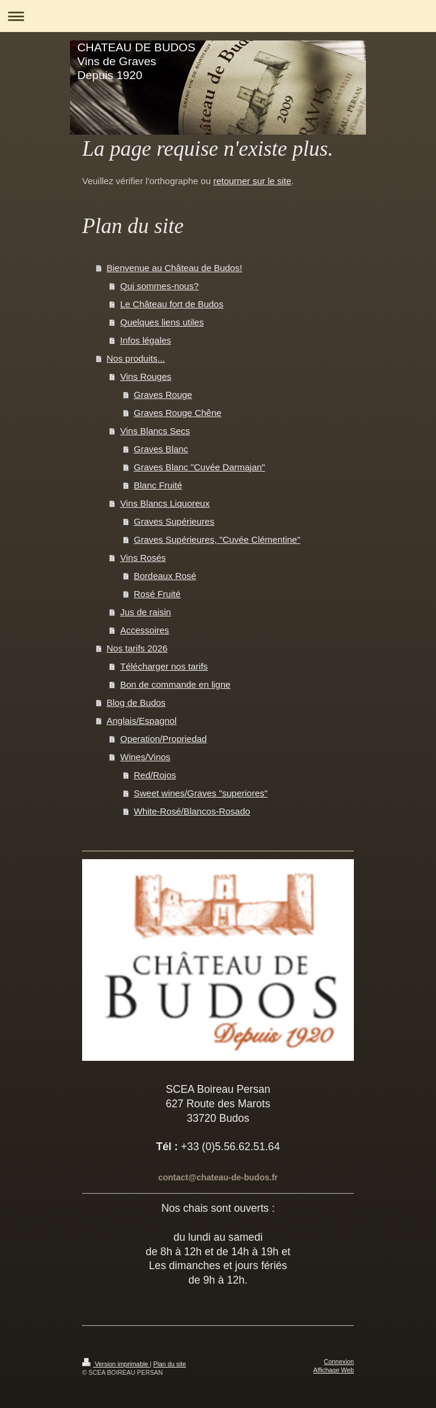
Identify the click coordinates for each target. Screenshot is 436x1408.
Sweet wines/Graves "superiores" (201, 793)
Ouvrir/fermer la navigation (218, 16)
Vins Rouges (146, 376)
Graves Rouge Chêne (178, 413)
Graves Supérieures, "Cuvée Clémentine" (217, 539)
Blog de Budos (136, 702)
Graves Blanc (161, 449)
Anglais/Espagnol (142, 720)
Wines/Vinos (145, 757)
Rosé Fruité (157, 594)
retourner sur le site (252, 181)
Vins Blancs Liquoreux (165, 503)
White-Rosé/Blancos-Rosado (192, 811)
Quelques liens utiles (162, 322)
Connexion (339, 1361)
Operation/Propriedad (163, 739)
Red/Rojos (155, 775)
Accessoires (144, 630)
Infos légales (145, 340)
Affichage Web (333, 1370)
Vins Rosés (143, 557)
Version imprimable (116, 1364)
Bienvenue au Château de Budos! (174, 268)
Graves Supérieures (174, 521)
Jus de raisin (145, 612)
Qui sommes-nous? (159, 286)
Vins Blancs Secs (155, 431)
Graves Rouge (163, 394)
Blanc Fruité (158, 485)
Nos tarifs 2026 (137, 648)
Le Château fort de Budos (171, 304)
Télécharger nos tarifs (164, 666)
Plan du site (169, 1364)
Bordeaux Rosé (165, 576)
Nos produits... (136, 358)
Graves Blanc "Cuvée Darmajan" (199, 467)
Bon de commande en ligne (175, 684)
